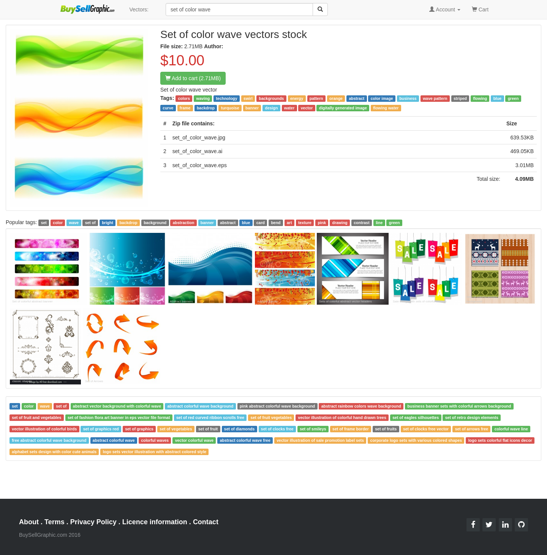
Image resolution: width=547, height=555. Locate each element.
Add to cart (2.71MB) (193, 78)
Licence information (154, 522)
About (29, 522)
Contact (205, 522)
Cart (480, 9)
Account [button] (444, 9)
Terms (54, 522)
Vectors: (139, 9)
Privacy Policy (93, 522)
